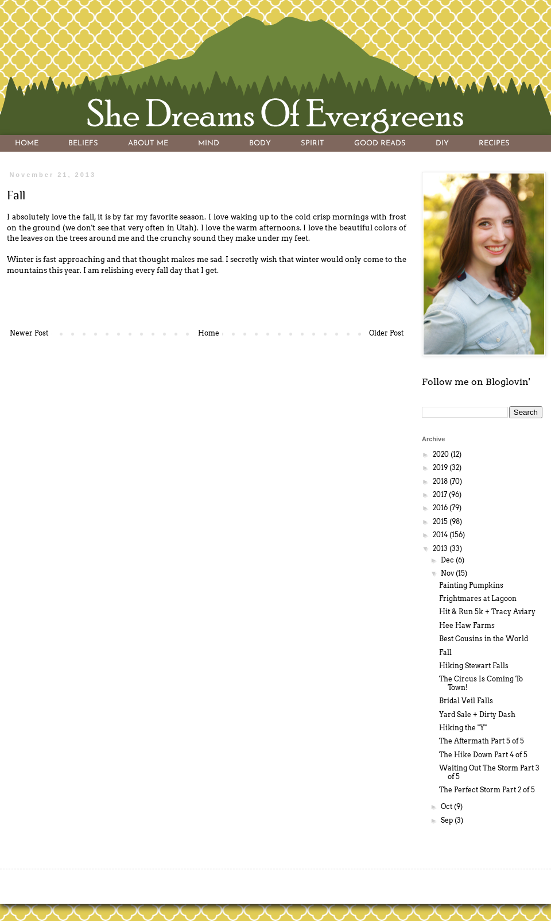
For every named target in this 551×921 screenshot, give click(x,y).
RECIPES (494, 143)
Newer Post (29, 333)
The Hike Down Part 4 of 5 (483, 754)
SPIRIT (312, 143)
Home (208, 333)
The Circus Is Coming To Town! (481, 683)
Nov (448, 573)
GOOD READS (380, 143)
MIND (208, 143)
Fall (445, 652)
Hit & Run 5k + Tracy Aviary (487, 611)
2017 (441, 494)
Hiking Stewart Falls (474, 665)
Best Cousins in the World (483, 638)
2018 (441, 481)
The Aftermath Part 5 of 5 (481, 741)
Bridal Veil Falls (466, 700)
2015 (441, 521)
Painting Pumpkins (471, 585)
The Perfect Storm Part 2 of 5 (487, 789)
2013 (441, 548)
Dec (448, 560)
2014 (441, 534)
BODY (260, 143)
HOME (26, 143)
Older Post (386, 333)
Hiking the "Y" (463, 727)
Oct (447, 806)
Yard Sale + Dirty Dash (477, 714)
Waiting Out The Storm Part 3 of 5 (489, 772)
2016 (441, 507)
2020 (442, 454)
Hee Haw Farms (467, 625)
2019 (441, 467)
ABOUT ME (148, 143)
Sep (448, 820)
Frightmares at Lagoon (478, 598)
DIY (442, 143)
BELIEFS (83, 143)
